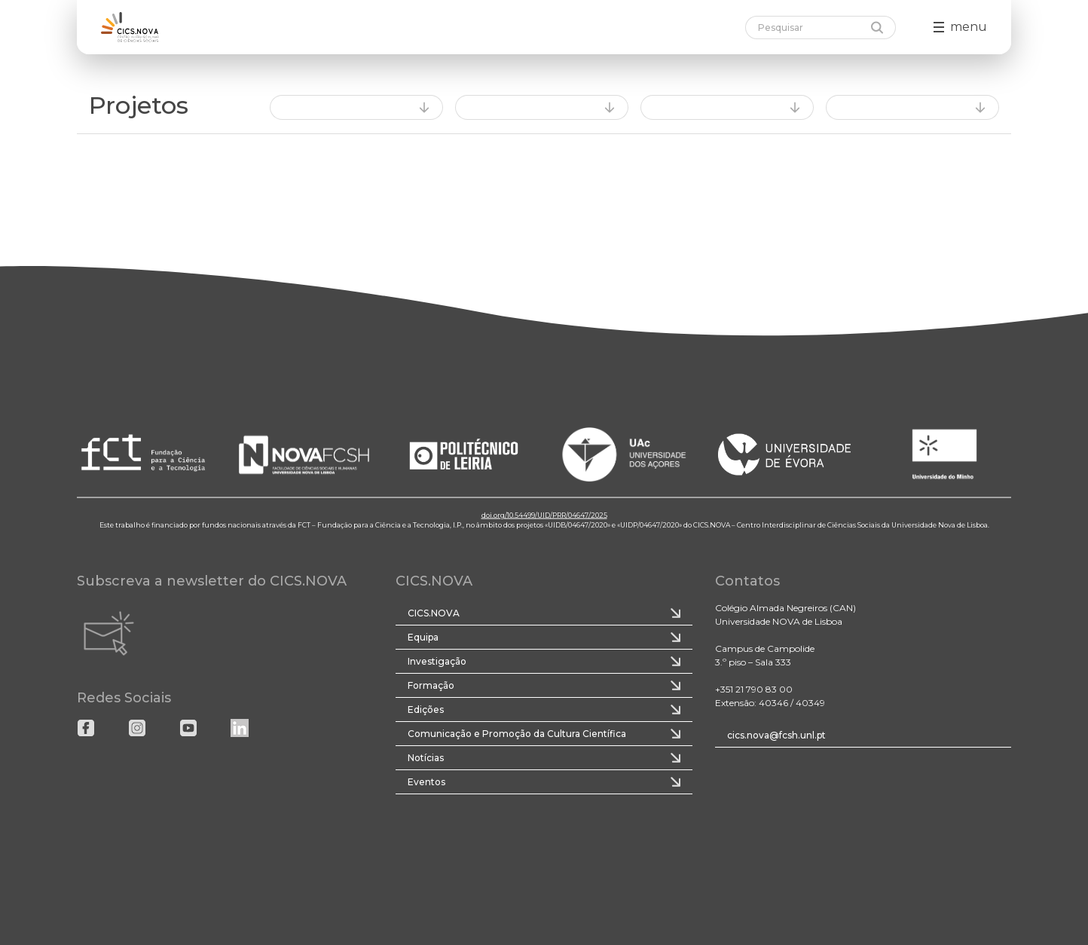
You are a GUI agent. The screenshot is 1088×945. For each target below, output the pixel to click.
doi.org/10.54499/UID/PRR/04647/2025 (544, 514)
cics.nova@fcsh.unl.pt (776, 735)
